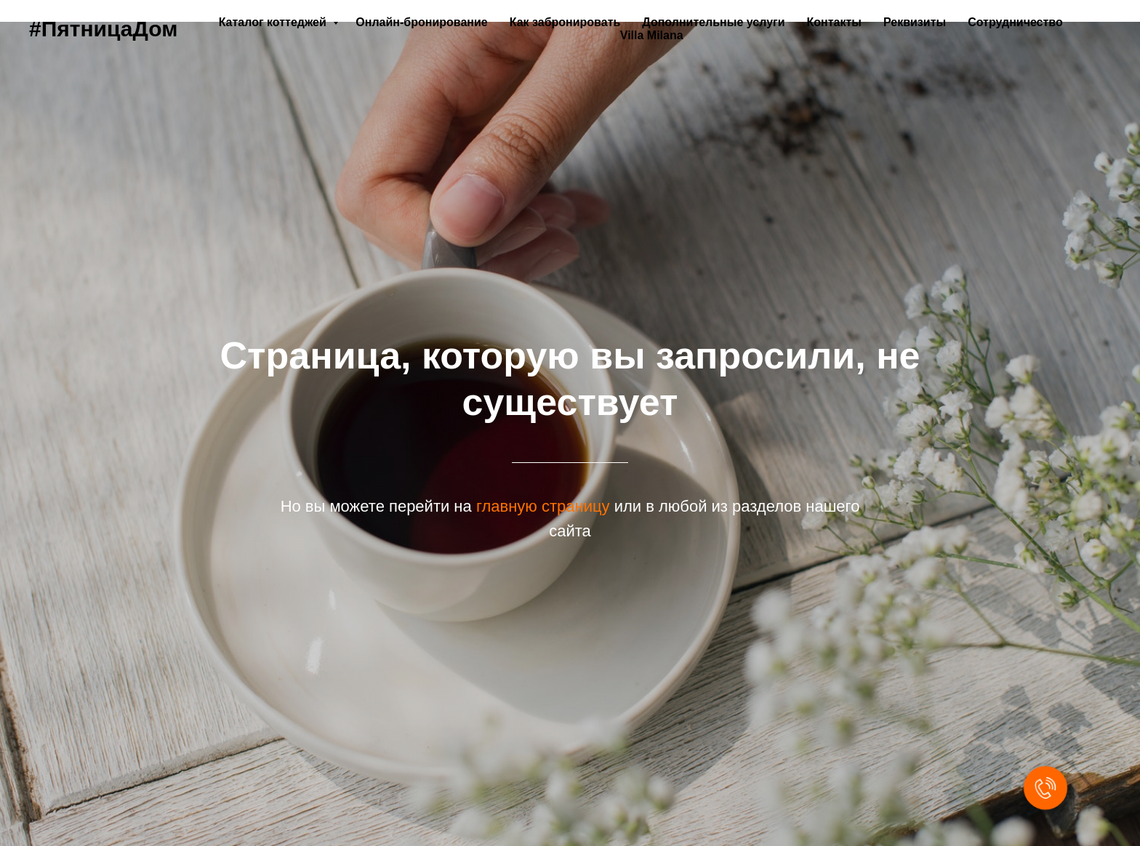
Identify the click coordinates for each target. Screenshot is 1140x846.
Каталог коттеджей (274, 22)
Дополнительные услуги (713, 22)
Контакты (834, 22)
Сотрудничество (1015, 22)
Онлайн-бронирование (421, 22)
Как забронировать (565, 22)
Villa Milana (651, 35)
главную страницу (543, 506)
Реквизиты (914, 22)
